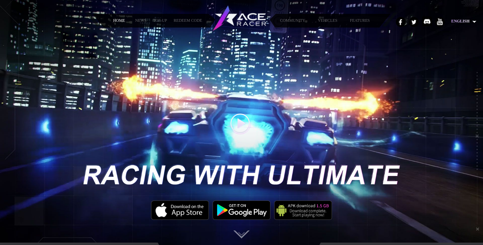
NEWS (141, 20)
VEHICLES (327, 20)
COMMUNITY (292, 20)
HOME (119, 20)
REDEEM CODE (187, 20)
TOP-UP (160, 20)
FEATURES (360, 20)
